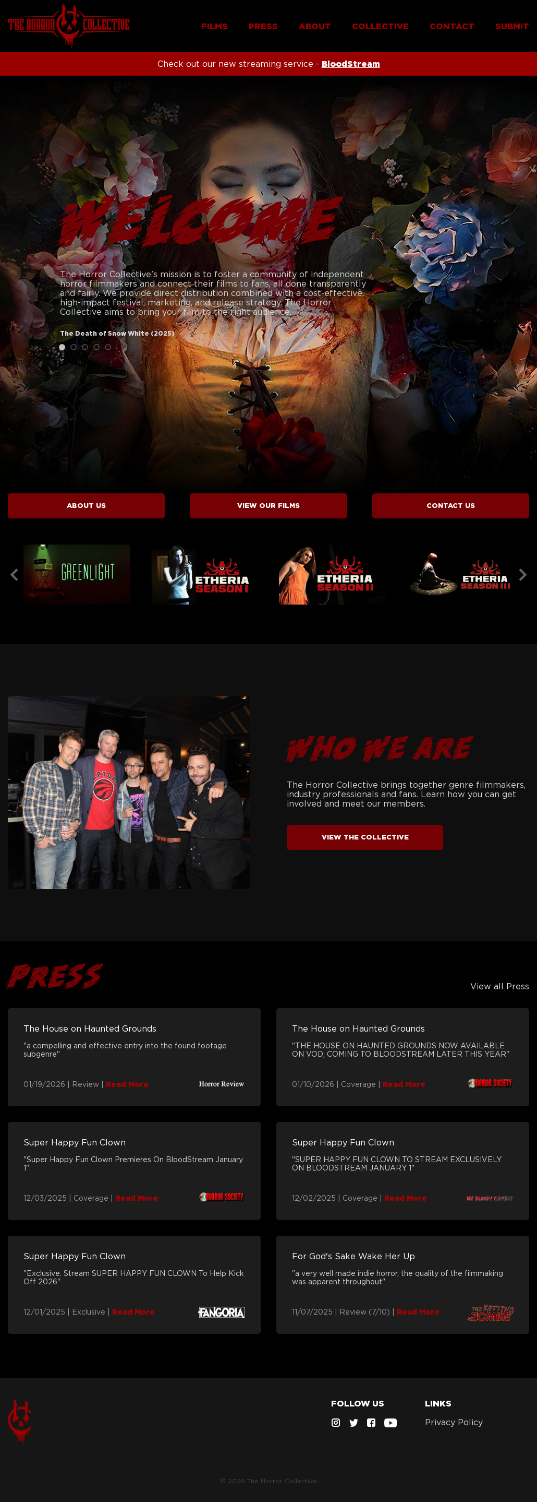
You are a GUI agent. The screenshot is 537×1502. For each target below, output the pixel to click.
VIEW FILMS (268, 506)
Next (523, 575)
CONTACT (452, 26)
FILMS (214, 26)
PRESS (263, 26)
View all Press (499, 986)
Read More (127, 1084)
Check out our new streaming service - (268, 63)
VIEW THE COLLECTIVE (365, 837)
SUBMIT (512, 26)
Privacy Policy (454, 1422)
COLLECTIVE (380, 26)
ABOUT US (86, 506)
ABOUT (315, 26)
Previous (14, 575)
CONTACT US (450, 506)
